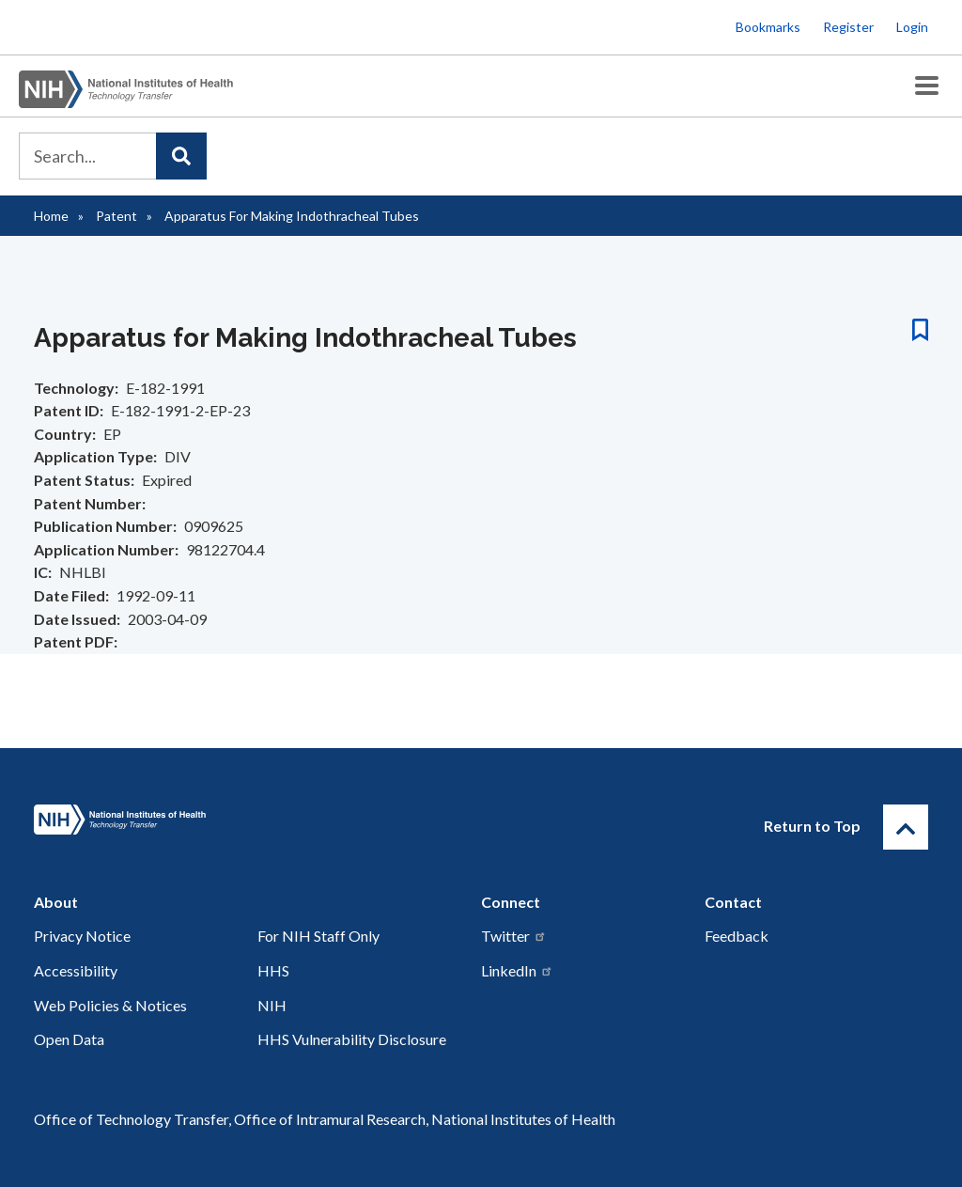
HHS (273, 970)
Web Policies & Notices (110, 1005)
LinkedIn (517, 970)
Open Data (69, 1039)
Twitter (514, 936)
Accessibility (75, 970)
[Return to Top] (905, 827)
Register (848, 27)
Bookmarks (768, 27)
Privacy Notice (82, 936)
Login (912, 27)
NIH (272, 1005)
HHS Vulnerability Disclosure (351, 1039)
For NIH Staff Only (318, 936)
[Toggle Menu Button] (926, 86)
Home (51, 216)
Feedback (736, 936)
